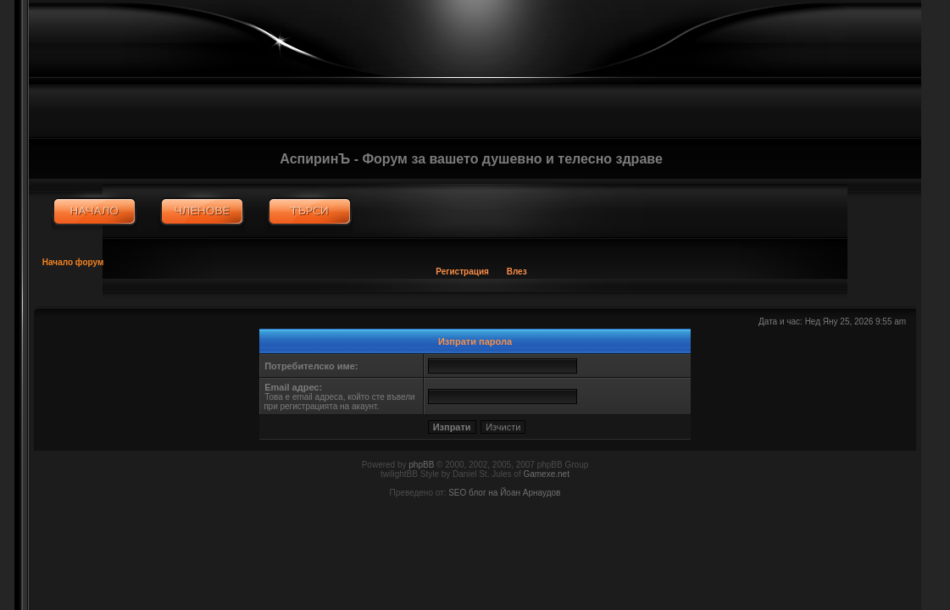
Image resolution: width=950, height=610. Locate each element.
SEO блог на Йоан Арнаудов (504, 492)
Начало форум (73, 262)
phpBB (421, 464)
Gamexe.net (546, 474)
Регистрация (462, 271)
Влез (517, 271)
